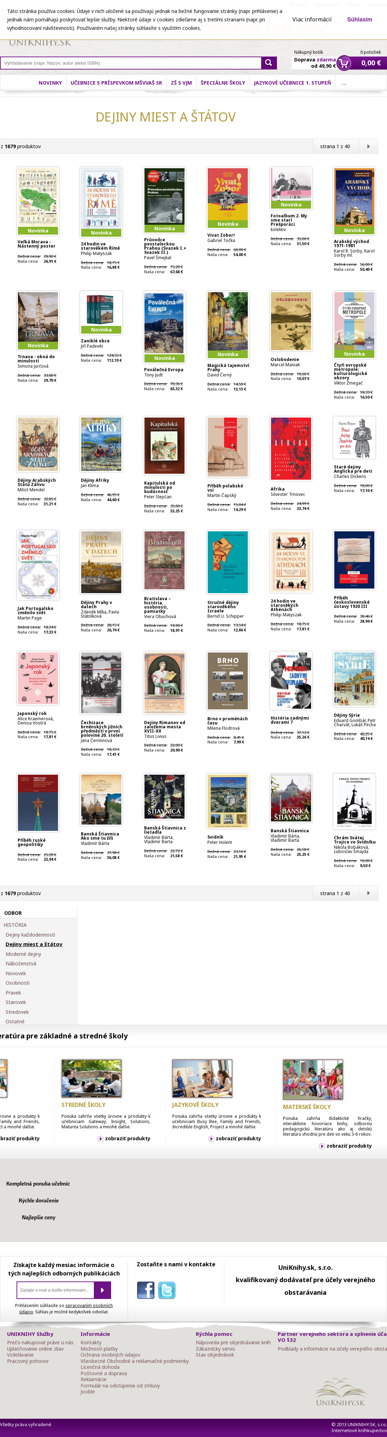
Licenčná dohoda (100, 1367)
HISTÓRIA (15, 925)
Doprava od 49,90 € (315, 58)
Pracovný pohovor (28, 1361)
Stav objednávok (215, 1355)
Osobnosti (18, 983)
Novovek (16, 973)
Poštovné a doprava (103, 1373)
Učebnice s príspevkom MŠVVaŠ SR (116, 82)
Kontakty (91, 1342)
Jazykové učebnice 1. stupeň (292, 82)
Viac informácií (312, 19)
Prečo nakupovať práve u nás (40, 1342)
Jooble (87, 1392)
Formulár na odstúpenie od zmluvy (120, 1386)
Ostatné (15, 1021)
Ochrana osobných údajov (110, 1355)
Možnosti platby (99, 1349)
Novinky (50, 82)
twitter (168, 1291)
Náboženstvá (21, 963)
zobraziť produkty (127, 1138)
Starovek (16, 1002)
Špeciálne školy (223, 82)
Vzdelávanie (20, 1355)
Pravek (13, 993)
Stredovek (17, 1012)
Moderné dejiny (23, 954)
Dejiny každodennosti (30, 935)
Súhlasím (359, 19)
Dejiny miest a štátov (34, 944)
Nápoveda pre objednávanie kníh (233, 1342)
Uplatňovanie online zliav (35, 1349)
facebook (147, 1291)
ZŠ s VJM (181, 82)
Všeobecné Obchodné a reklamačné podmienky (134, 1361)
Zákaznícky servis (215, 1349)
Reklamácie (93, 1379)
